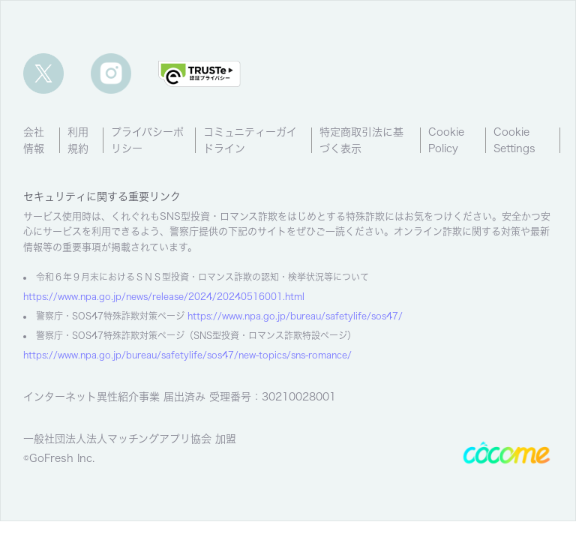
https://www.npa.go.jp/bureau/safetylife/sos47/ (295, 315)
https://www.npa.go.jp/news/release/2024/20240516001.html (163, 296)
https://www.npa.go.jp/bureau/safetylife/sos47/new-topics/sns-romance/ (187, 354)
